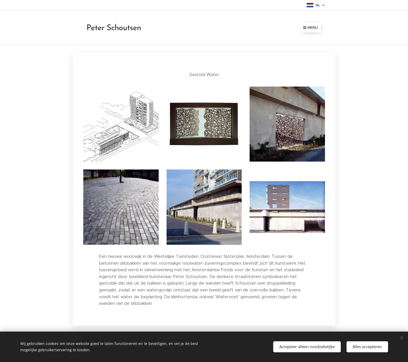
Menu (310, 27)
